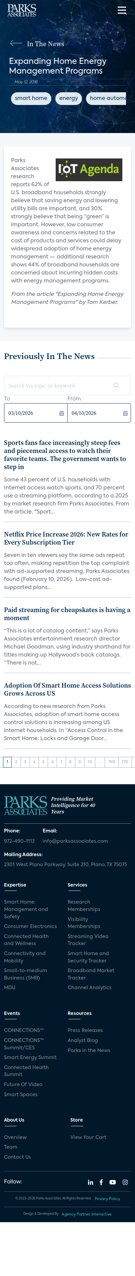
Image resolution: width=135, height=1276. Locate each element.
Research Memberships (84, 906)
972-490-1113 (19, 841)
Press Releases (85, 1030)
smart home (31, 98)
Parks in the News (89, 1050)
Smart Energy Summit (30, 1057)
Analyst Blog (83, 1040)
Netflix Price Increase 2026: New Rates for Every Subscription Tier (66, 538)
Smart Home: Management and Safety (26, 909)
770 (125, 762)
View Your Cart (88, 1137)
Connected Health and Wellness (26, 940)
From (74, 399)
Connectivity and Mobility (25, 957)
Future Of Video (23, 1084)
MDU (9, 987)
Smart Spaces (21, 1094)
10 (90, 762)
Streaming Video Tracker (88, 940)
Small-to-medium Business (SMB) (25, 974)
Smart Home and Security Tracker (88, 957)
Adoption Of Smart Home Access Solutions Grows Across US (67, 689)
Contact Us (17, 1157)
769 (111, 762)
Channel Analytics (90, 987)
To (7, 399)
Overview (15, 1137)
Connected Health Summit (26, 1071)
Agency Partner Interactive (87, 1214)
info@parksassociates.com (75, 841)
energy (68, 98)
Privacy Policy (107, 1199)
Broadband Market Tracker (91, 974)
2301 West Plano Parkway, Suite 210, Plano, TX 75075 (65, 864)
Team (10, 1147)
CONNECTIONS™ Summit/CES (24, 1044)
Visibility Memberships (84, 923)
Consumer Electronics (30, 926)
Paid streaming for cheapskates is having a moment (67, 613)
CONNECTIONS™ (24, 1030)
